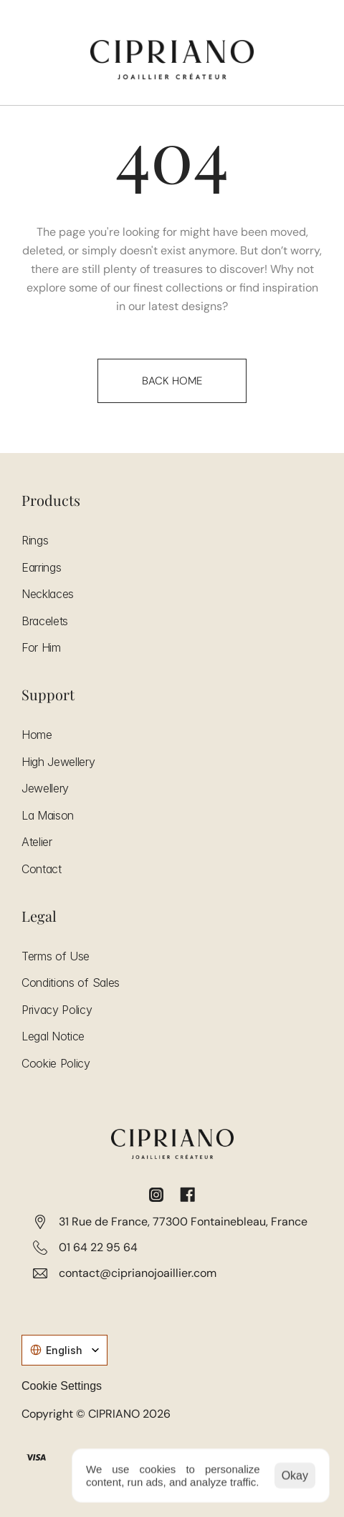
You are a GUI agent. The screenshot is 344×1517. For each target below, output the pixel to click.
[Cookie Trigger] (62, 1386)
